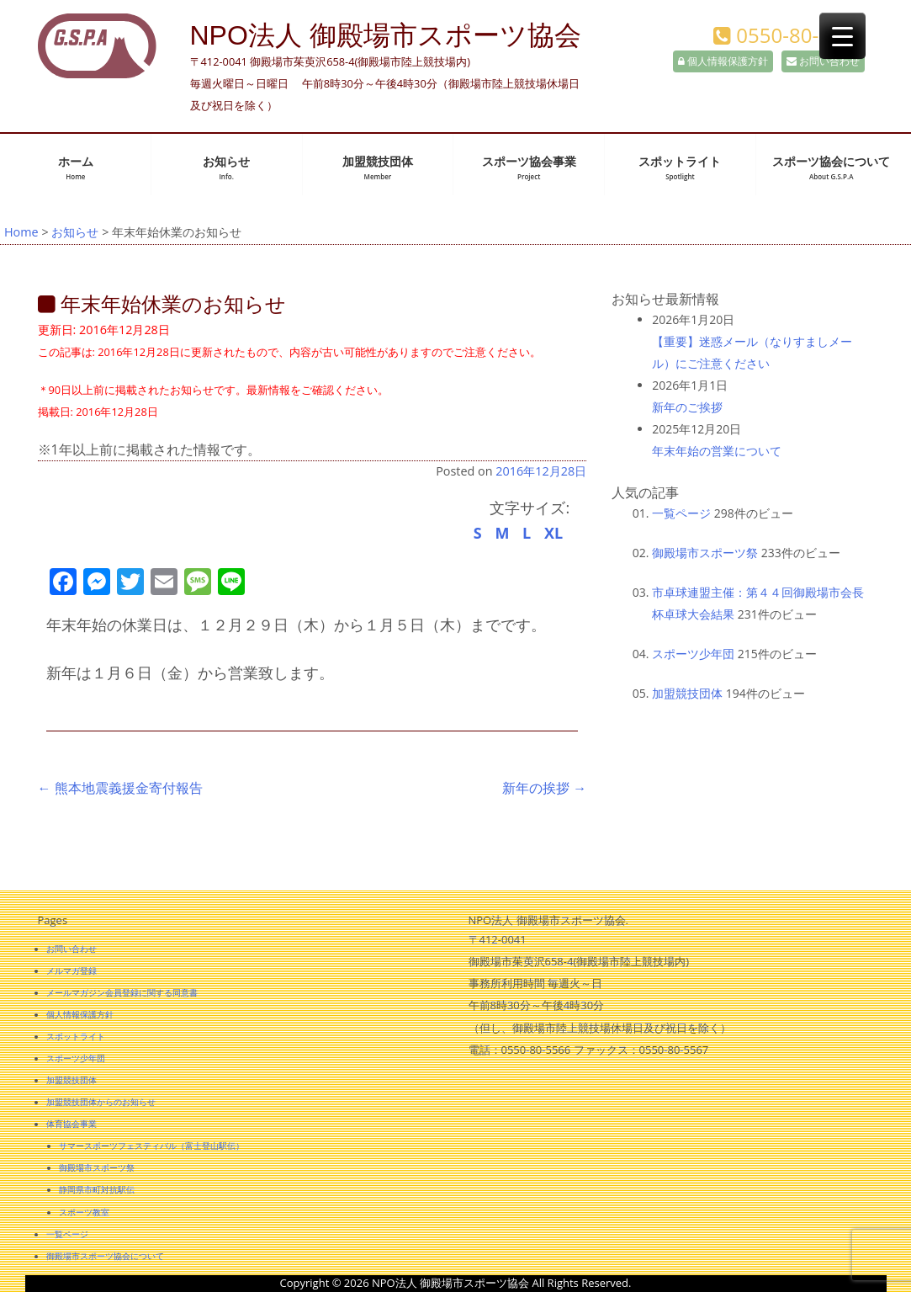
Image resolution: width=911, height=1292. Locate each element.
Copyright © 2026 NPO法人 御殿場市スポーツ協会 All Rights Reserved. (456, 1282)
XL (553, 533)
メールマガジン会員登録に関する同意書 (122, 992)
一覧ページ (681, 513)
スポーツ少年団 (693, 654)
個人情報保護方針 (723, 61)
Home (21, 232)
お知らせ (226, 168)
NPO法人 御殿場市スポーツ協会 (385, 35)
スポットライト (679, 168)
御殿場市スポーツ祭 (705, 553)
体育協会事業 (71, 1124)
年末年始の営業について (716, 451)
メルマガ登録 (71, 970)
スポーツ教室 (84, 1212)
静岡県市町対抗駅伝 (97, 1189)
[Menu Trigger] (842, 36)
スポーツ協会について (831, 168)
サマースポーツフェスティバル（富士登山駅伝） (151, 1145)
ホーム (75, 168)
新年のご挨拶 (687, 407)
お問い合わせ (823, 61)
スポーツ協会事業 (529, 168)
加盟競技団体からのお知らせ (101, 1102)
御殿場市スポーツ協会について (105, 1256)
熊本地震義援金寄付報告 (120, 788)
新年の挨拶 (544, 788)
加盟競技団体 (377, 168)
